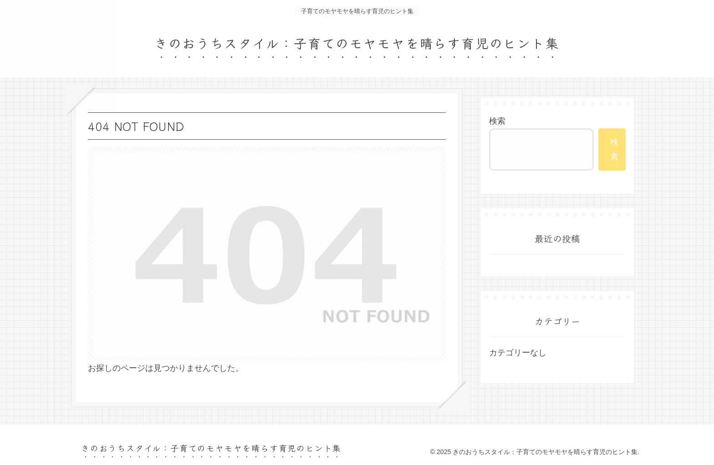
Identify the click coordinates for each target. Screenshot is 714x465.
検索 (497, 121)
